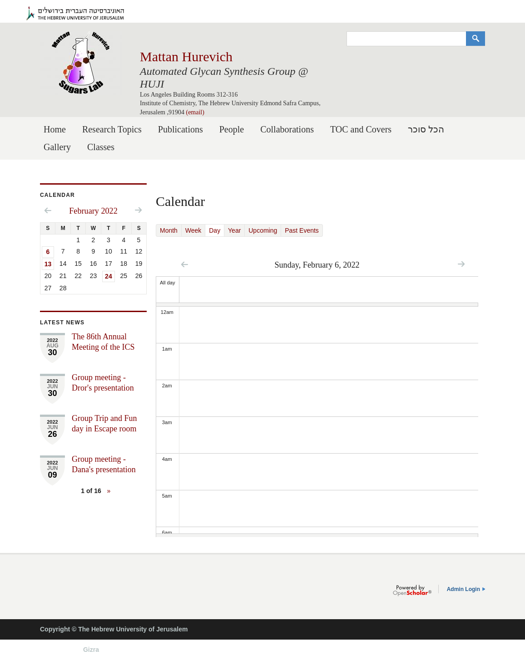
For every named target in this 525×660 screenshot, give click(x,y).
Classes (100, 147)
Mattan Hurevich (186, 56)
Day (216, 230)
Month (169, 230)
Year (234, 230)
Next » (461, 264)
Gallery (57, 147)
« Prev (184, 264)
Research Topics (112, 129)
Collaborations (287, 129)
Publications (180, 129)
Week (193, 230)
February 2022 (93, 210)
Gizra (91, 649)
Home (55, 129)
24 (108, 276)
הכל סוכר (426, 129)
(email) (195, 112)
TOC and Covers (360, 129)
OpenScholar (412, 590)
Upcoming (262, 230)
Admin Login (463, 589)
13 (48, 264)
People (231, 129)
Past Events (302, 230)
